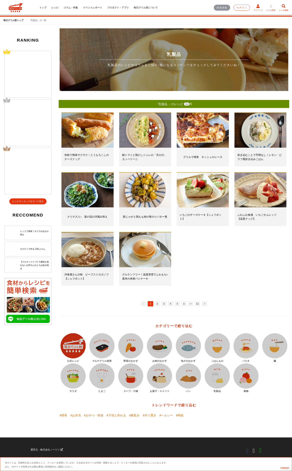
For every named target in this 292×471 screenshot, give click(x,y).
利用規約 (284, 468)
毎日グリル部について (146, 7)
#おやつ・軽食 (94, 415)
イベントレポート (92, 7)
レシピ (55, 7)
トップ (43, 7)
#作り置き (149, 415)
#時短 (180, 415)
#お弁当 (75, 415)
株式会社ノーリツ (51, 449)
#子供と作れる (116, 415)
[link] (37, 20)
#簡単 (63, 415)
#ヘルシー (166, 415)
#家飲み (134, 415)
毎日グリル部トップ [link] (13, 20)
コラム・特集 (71, 7)
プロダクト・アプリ (118, 7)
